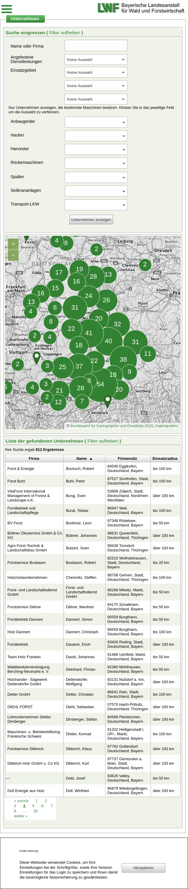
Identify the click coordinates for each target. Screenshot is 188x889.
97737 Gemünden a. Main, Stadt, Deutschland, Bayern (125, 763)
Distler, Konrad (78, 734)
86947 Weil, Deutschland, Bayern (125, 510)
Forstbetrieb (17, 644)
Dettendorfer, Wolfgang (77, 681)
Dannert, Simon (79, 619)
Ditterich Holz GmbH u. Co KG (33, 763)
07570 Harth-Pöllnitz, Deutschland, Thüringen (128, 706)
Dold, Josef (75, 778)
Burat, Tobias (77, 510)
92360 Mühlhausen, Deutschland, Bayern (125, 669)
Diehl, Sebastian (80, 707)
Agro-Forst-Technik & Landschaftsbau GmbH (27, 547)
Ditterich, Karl (77, 763)
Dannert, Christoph (82, 632)
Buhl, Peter (75, 481)
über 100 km (163, 495)
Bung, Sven (76, 495)
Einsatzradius (165, 458)
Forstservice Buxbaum (26, 562)
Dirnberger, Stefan (81, 719)
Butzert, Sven (77, 548)
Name (81, 458)
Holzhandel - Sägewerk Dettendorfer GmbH (27, 681)
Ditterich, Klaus (79, 749)
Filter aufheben (65, 32)
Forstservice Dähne (24, 607)
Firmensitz (127, 458)
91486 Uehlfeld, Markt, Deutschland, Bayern (127, 656)
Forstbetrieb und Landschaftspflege (23, 510)
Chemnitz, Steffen (81, 577)
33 (35, 811)
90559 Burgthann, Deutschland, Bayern (125, 619)
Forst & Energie (20, 468)
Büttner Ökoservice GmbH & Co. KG (35, 535)
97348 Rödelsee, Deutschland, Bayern (125, 522)
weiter (20, 816)
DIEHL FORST (20, 707)
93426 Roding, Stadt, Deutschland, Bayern (126, 644)
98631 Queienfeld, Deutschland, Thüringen (128, 535)
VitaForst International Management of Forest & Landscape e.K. (28, 495)
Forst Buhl (16, 481)
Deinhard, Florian (80, 669)
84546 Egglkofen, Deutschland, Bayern (125, 468)
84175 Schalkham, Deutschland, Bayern (125, 606)
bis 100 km (162, 468)
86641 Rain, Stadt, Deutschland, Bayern (125, 694)
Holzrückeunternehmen (27, 577)
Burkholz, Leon (78, 523)
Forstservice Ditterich (25, 749)
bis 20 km (161, 562)
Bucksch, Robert (80, 468)
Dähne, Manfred (80, 607)
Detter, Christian (80, 694)
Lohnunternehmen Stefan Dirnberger (29, 719)
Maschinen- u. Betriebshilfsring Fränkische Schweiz (33, 734)
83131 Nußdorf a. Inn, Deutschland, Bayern (126, 681)
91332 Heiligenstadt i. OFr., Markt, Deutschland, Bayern (126, 734)
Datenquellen (166, 426)
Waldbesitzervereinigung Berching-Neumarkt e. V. (28, 669)
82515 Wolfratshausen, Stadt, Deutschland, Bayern (127, 562)
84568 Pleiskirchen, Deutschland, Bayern (125, 719)
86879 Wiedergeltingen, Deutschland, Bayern (128, 790)
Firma (34, 458)
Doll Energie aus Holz (26, 790)
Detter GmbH (18, 694)
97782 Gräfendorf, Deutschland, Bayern (125, 748)
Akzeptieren (143, 868)
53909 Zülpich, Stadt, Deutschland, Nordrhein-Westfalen (128, 495)
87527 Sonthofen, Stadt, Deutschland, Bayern (128, 480)
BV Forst (14, 523)
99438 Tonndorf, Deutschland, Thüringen (128, 547)
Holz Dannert (18, 632)
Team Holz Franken (24, 657)
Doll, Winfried (77, 790)
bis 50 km (161, 523)
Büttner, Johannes (81, 535)
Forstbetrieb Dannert (25, 619)
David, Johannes (80, 657)
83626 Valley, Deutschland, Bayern (125, 778)
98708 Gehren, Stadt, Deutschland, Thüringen (128, 577)
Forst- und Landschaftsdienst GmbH (32, 592)
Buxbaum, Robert (81, 562)
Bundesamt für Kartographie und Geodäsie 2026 (111, 426)
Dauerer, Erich (78, 644)
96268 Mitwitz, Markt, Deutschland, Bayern (126, 592)
